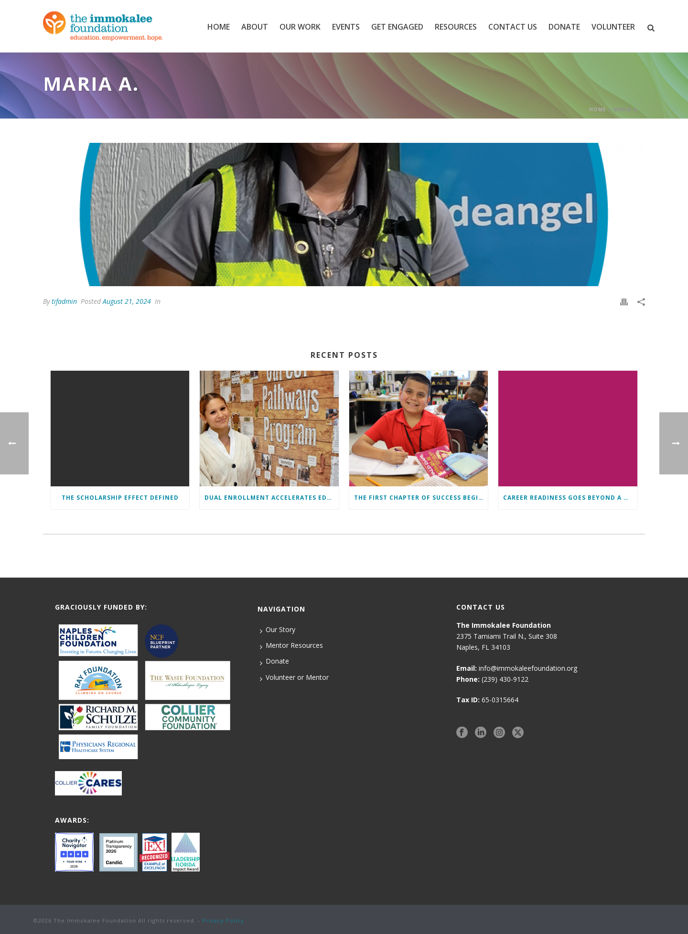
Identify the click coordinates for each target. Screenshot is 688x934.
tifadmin (64, 301)
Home (218, 26)
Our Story (277, 629)
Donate (274, 661)
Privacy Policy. (224, 920)
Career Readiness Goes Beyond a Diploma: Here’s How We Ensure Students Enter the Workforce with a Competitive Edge (570, 498)
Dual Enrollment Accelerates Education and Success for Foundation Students (271, 498)
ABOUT (254, 26)
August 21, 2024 (127, 301)
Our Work (300, 26)
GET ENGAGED (397, 26)
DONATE (564, 26)
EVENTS (346, 26)
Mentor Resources (291, 645)
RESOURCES (456, 26)
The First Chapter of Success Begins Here (421, 498)
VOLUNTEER (613, 26)
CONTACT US (512, 26)
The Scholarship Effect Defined (120, 498)
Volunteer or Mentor (294, 677)
